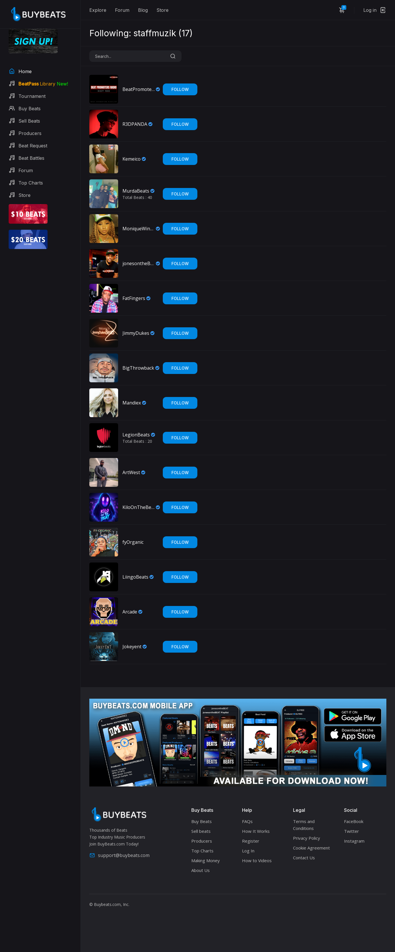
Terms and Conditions (304, 824)
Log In (248, 851)
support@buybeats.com (119, 855)
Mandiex (131, 403)
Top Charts (202, 851)
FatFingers (133, 298)
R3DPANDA (134, 124)
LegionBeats (136, 435)
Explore (97, 10)
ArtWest (131, 472)
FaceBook (353, 821)
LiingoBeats (135, 577)
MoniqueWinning (138, 228)
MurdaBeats (135, 191)
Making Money (205, 860)
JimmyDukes (135, 333)
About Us (200, 870)
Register (250, 841)
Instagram (354, 841)
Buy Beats (201, 821)
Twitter (351, 831)
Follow (180, 89)
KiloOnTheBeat (138, 507)
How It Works (256, 831)
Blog (143, 10)
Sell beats (201, 831)
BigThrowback (138, 368)
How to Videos (257, 860)
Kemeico (131, 159)
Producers (201, 841)
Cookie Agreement (311, 848)
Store (162, 10)
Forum (122, 10)
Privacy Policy (306, 838)
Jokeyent (131, 646)
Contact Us (304, 857)
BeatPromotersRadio (138, 89)
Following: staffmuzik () (141, 33)
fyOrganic (132, 542)
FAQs (247, 821)
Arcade (129, 612)
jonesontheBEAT (138, 263)
